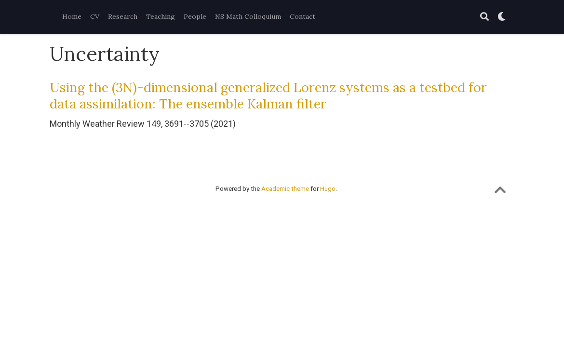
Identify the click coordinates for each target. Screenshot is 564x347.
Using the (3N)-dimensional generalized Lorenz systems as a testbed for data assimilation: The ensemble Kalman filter (268, 95)
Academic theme (285, 188)
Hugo (328, 188)
